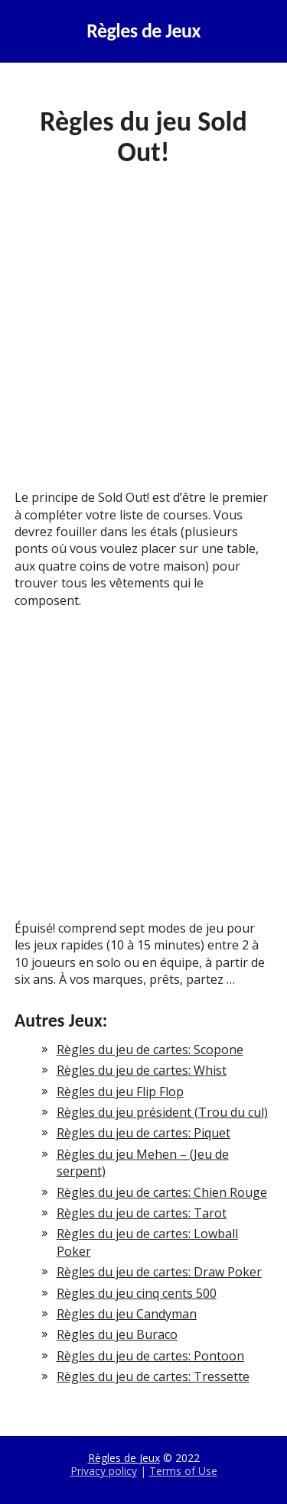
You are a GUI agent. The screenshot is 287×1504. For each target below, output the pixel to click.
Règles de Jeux (143, 31)
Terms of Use (183, 1471)
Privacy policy (103, 1471)
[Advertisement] (143, 339)
